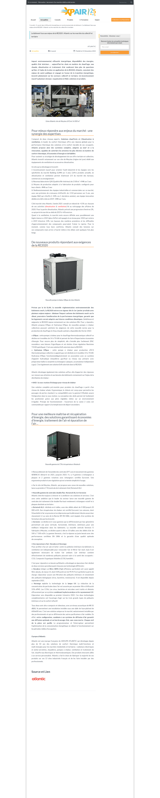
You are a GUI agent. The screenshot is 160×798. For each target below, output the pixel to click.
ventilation (62, 206)
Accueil (33, 20)
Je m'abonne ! (114, 52)
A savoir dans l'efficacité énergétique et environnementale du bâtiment (58, 25)
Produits (70, 20)
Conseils (58, 20)
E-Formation (84, 20)
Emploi (97, 20)
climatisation (50, 206)
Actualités (44, 20)
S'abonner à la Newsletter (121, 20)
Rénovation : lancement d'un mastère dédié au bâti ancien (56, 2)
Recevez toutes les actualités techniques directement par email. (114, 42)
